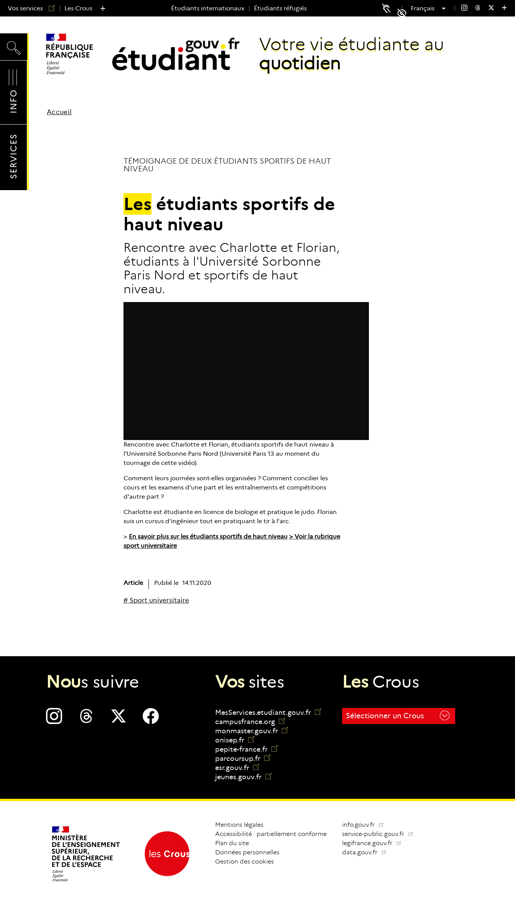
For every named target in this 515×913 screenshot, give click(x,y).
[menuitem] (464, 8)
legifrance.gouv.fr (375, 843)
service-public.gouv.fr (381, 833)
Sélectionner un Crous (397, 715)
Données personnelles (247, 852)
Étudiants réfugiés (280, 8)
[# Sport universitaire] (156, 600)
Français (423, 8)
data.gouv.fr (367, 852)
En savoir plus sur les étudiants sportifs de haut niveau (208, 536)
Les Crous (78, 8)
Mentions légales (239, 824)
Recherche (13, 46)
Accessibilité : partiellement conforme (271, 833)
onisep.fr (234, 740)
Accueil (59, 112)
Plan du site (232, 843)
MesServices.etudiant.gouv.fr (268, 712)
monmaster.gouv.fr (251, 731)
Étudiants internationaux (207, 8)
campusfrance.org (250, 722)
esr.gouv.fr (237, 768)
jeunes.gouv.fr (243, 777)
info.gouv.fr (363, 824)
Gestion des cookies (244, 861)
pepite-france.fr (246, 749)
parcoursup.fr (242, 758)
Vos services (28, 8)
